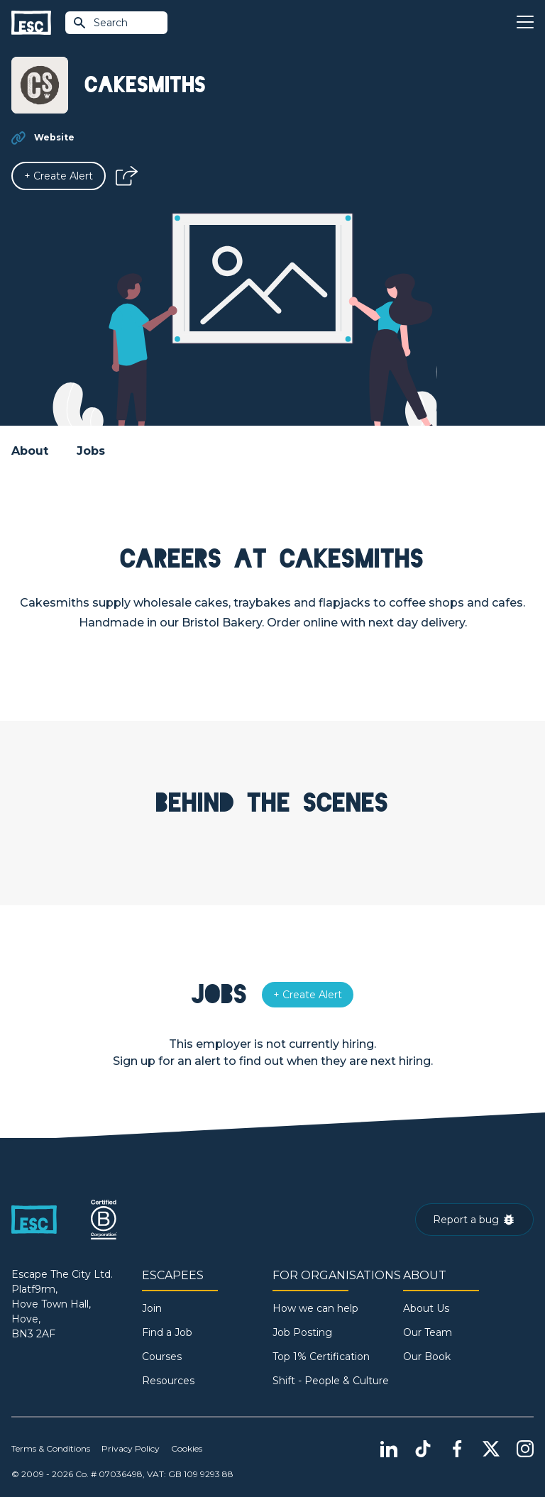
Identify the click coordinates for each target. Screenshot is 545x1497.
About (29, 451)
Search (100, 23)
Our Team (427, 1332)
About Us (426, 1308)
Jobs (91, 451)
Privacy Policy (130, 1448)
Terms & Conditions (50, 1448)
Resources (168, 1380)
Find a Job (167, 1332)
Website (54, 137)
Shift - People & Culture (330, 1380)
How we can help (315, 1308)
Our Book (427, 1356)
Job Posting (302, 1332)
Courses (162, 1356)
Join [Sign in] (152, 1308)
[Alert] (58, 176)
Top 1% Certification (321, 1356)
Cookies (186, 1448)
